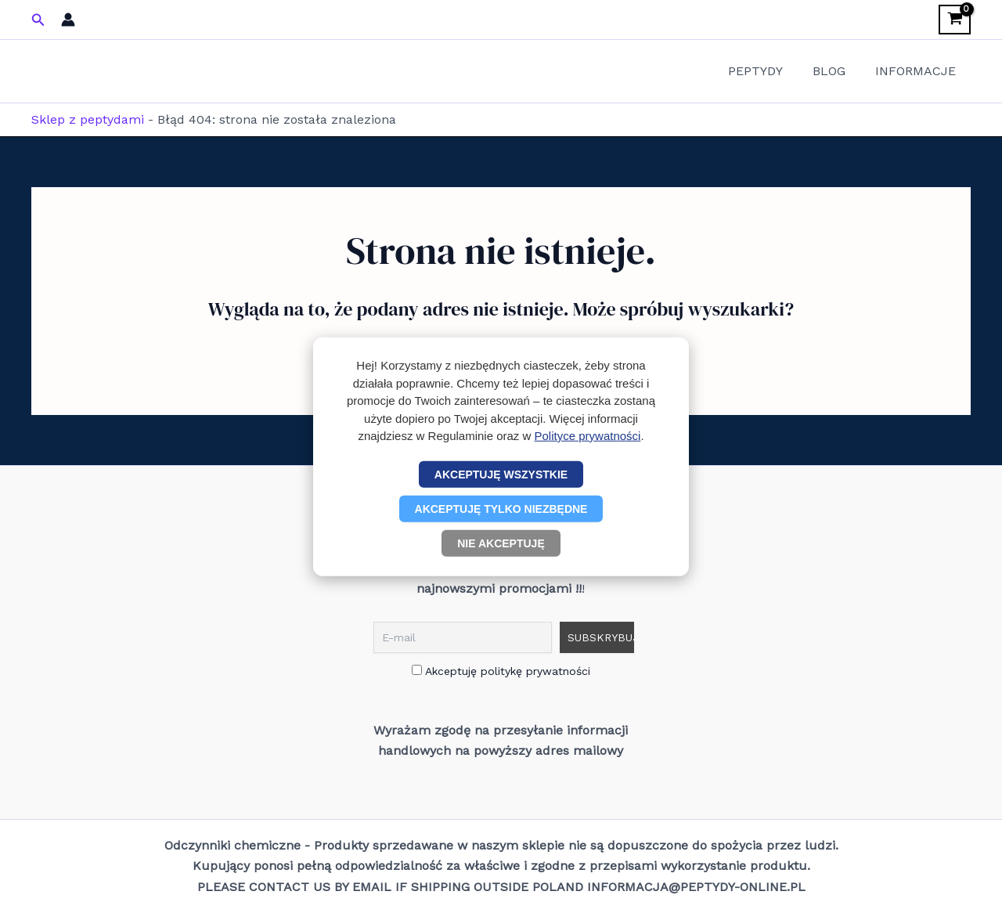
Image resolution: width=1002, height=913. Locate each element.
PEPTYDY (767, 70)
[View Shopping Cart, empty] (955, 19)
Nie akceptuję (501, 542)
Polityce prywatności (588, 435)
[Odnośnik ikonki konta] (68, 20)
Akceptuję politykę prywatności (501, 671)
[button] (38, 20)
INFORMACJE (918, 70)
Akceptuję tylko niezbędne (501, 508)
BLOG (836, 70)
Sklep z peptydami (87, 119)
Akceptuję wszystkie (501, 473)
